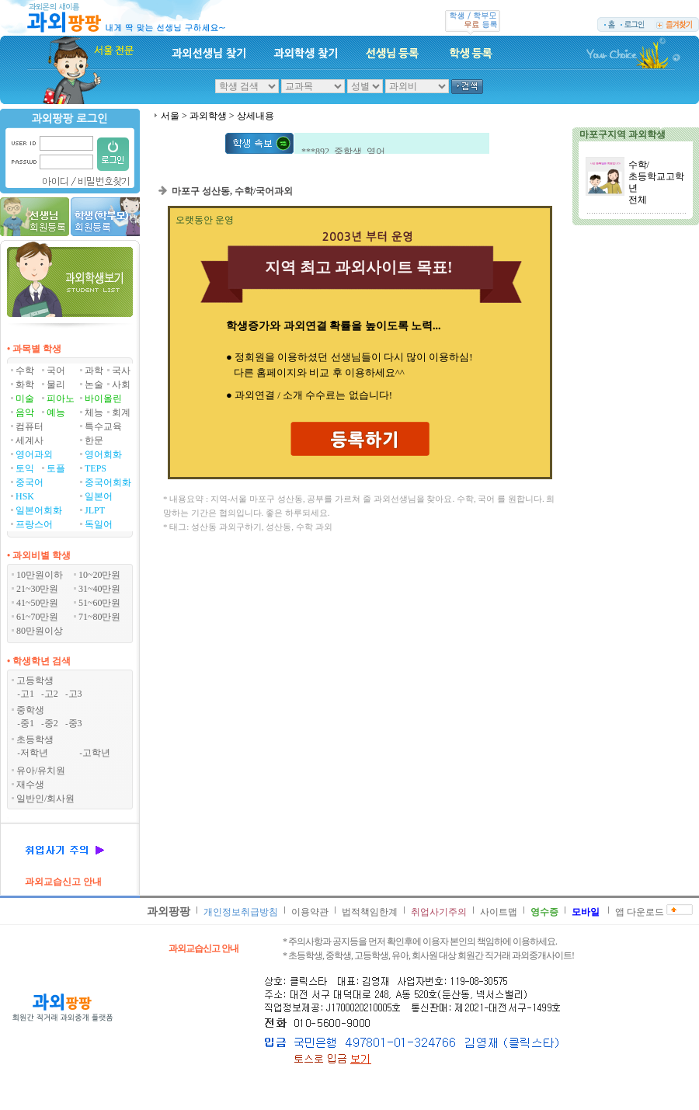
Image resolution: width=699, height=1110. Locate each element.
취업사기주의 (439, 911)
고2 (51, 693)
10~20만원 (99, 574)
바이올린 (103, 398)
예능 (56, 412)
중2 (51, 723)
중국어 (29, 482)
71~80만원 (99, 616)
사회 (121, 384)
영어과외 (34, 454)
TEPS (95, 468)
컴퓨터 (29, 426)
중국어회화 (108, 482)
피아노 (61, 398)
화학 (25, 384)
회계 (121, 412)
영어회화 (103, 454)
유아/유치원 (40, 770)
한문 (94, 440)
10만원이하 (39, 574)
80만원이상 (39, 630)
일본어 (99, 496)
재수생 (30, 784)
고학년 (96, 752)
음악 (25, 412)
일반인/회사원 (45, 798)
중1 (27, 723)
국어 (56, 370)
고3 (75, 693)
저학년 (34, 752)
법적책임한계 (370, 911)
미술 (25, 398)
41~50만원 (37, 602)
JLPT (95, 510)
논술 (94, 384)
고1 (27, 693)
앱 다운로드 (639, 911)
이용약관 (310, 911)
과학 (94, 370)
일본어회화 (39, 510)
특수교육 (103, 426)
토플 (56, 468)
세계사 (29, 440)
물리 (56, 384)
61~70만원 (37, 616)
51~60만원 (99, 602)
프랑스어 (34, 524)
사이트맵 (498, 911)
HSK (25, 496)
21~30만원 (37, 588)
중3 (75, 723)
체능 (94, 412)
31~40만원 (99, 588)
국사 (121, 370)
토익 (25, 468)
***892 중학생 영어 (343, 153)
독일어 (99, 524)
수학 (25, 370)
